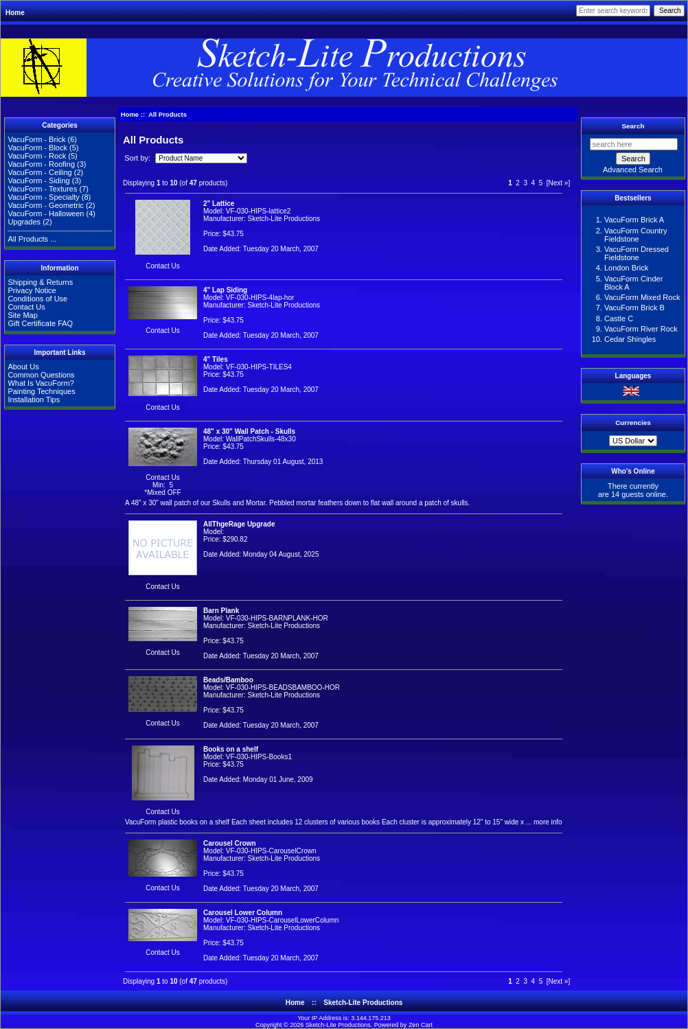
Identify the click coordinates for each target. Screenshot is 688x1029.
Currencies (633, 422)
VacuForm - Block (37, 147)
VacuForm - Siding (38, 180)
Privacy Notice (32, 290)
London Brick (626, 268)
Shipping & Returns (40, 282)
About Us (23, 366)
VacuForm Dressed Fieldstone (636, 253)
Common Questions (41, 375)
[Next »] (558, 183)
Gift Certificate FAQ (40, 323)
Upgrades (24, 222)
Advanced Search (633, 169)
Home (15, 12)
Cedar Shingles (630, 339)
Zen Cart (421, 1024)
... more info (543, 822)
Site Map (22, 315)
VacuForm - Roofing (41, 164)
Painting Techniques (41, 391)
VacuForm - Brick (36, 139)
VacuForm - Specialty (43, 197)
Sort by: (138, 158)
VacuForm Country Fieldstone (635, 235)
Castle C (618, 318)
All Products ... (32, 239)
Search (633, 126)
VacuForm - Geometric (45, 205)
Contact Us (26, 307)
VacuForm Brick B (634, 307)
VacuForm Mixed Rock (642, 297)
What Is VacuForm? (40, 383)
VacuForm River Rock (641, 329)
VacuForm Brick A (634, 220)
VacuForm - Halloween (46, 213)
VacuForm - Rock (37, 156)
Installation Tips (34, 399)
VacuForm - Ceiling (39, 172)
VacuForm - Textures (42, 189)
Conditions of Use (37, 298)
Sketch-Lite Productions (362, 1002)
